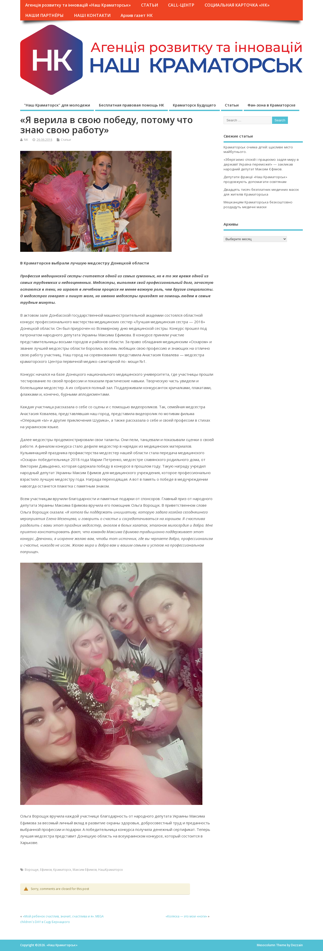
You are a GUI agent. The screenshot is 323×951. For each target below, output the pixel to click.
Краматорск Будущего (194, 104)
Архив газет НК (137, 15)
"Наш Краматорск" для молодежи (57, 104)
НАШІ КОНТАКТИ (92, 15)
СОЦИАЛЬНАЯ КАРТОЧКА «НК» (237, 5)
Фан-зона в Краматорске (271, 104)
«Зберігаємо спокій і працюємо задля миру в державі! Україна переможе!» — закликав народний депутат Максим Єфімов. (261, 164)
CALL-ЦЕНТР (181, 5)
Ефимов (46, 869)
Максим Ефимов (85, 869)
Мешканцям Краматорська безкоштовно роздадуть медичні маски (258, 204)
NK (26, 140)
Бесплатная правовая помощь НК (131, 104)
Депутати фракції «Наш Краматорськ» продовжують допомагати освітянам (255, 179)
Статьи (232, 104)
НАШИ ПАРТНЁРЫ (44, 15)
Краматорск (62, 869)
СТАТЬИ (149, 5)
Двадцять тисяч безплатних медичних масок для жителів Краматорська (261, 192)
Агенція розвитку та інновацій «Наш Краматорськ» (78, 5)
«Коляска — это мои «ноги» (186, 916)
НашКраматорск (110, 869)
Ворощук (32, 869)
